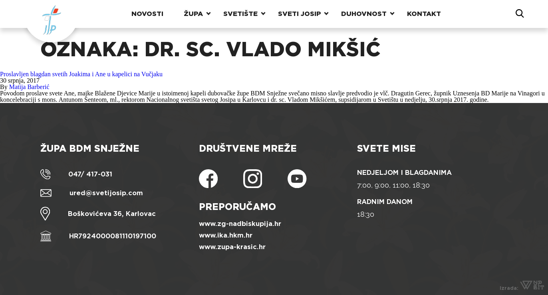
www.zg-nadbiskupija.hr (240, 223)
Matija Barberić (29, 86)
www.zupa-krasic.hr (232, 247)
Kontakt (424, 14)
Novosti (147, 14)
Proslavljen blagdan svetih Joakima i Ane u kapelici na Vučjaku (81, 74)
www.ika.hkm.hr (225, 235)
